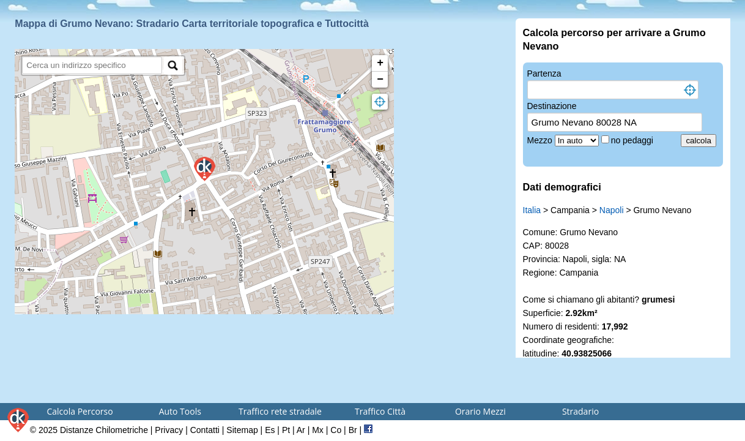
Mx (318, 430)
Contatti (205, 430)
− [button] (380, 79)
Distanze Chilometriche (104, 430)
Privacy (169, 430)
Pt (286, 430)
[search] (92, 65)
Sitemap (242, 430)
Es (270, 430)
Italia (532, 210)
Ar (301, 430)
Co (335, 430)
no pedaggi (633, 140)
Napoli (611, 210)
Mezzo (541, 140)
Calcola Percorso (79, 411)
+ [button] (380, 63)
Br (353, 430)
